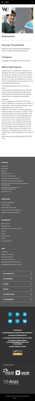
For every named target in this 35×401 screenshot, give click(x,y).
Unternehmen (8, 299)
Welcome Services (7, 257)
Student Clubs (6, 191)
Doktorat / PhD (6, 173)
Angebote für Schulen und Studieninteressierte (10, 188)
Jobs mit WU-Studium (8, 259)
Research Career (7, 254)
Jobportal (4, 252)
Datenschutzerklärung (17, 335)
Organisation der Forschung (11, 210)
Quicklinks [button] (33, 2)
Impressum (17, 330)
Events (3, 238)
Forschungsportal (7, 202)
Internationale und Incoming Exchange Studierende (14, 184)
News (3, 233)
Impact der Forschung (9, 207)
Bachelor (4, 168)
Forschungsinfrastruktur (10, 212)
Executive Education (8, 176)
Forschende (5, 205)
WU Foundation (6, 241)
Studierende (8, 279)
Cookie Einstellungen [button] (17, 346)
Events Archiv (6, 236)
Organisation (5, 226)
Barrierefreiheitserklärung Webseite (17, 333)
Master (3, 171)
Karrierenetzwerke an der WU (11, 264)
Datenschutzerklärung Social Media (17, 338)
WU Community (9, 273)
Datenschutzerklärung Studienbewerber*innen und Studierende (17, 342)
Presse (5, 289)
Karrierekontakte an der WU (11, 262)
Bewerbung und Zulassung (10, 178)
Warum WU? (5, 166)
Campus (3, 231)
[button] (5, 2)
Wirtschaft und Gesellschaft (11, 228)
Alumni (6, 284)
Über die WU (5, 223)
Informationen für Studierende (12, 181)
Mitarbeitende (8, 294)
